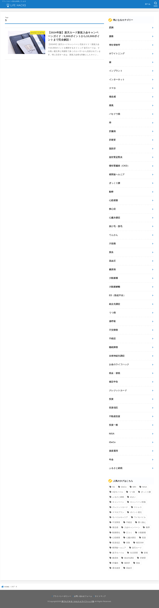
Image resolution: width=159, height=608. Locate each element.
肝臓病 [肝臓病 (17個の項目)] (115, 563)
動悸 (111, 192)
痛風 (111, 105)
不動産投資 (114, 416)
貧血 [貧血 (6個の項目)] (138, 563)
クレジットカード (118, 390)
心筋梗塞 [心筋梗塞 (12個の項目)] (116, 537)
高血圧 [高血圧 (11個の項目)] (129, 568)
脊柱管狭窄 (114, 45)
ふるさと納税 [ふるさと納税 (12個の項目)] (118, 497)
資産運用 (113, 451)
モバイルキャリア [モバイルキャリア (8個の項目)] (120, 517)
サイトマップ (100, 596)
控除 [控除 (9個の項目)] (128, 543)
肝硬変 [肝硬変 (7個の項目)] (143, 558)
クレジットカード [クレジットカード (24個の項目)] (120, 507)
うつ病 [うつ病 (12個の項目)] (132, 492)
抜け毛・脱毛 (115, 226)
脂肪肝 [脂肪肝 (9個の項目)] (127, 563)
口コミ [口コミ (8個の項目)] (129, 532)
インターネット (117, 79)
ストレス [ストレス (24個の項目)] (138, 507)
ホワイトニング (117, 53)
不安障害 (113, 330)
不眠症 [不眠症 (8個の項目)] (129, 522)
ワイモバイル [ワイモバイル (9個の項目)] (140, 517)
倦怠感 (112, 97)
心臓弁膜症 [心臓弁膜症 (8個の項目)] (131, 537)
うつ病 (112, 312)
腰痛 (111, 36)
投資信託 (113, 407)
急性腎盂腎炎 (115, 157)
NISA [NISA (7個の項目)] (144, 487)
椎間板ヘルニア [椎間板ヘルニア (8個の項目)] (119, 548)
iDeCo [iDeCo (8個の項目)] (123, 487)
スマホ (112, 88)
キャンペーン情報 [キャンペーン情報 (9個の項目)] (138, 502)
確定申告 (113, 382)
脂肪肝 (112, 148)
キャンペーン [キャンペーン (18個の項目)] (118, 502)
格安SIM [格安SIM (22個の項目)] (139, 543)
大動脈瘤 (113, 278)
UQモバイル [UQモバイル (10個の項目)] (117, 492)
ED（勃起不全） (117, 295)
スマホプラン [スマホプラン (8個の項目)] (118, 512)
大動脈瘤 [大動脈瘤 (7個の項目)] (142, 532)
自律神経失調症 (117, 356)
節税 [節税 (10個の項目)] (146, 553)
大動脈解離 (114, 287)
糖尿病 (112, 269)
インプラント (115, 71)
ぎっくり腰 (114, 183)
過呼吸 (112, 321)
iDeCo (112, 442)
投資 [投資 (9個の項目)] (144, 537)
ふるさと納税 (115, 468)
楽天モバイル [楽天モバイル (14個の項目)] (118, 553)
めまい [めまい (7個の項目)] (133, 497)
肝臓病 (112, 131)
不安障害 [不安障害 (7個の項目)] (116, 522)
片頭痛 (112, 243)
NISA (111, 433)
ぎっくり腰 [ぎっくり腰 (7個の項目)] (146, 492)
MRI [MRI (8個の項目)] (134, 487)
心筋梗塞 (113, 200)
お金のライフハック (119, 364)
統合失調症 (114, 304)
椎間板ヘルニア (117, 174)
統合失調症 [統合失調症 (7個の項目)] (129, 558)
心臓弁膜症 (114, 218)
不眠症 (112, 338)
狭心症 (112, 209)
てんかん (113, 235)
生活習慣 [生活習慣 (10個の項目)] (134, 553)
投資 (111, 399)
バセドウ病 (114, 114)
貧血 (111, 252)
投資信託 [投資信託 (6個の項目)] (116, 543)
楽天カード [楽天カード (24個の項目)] (137, 548)
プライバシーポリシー (62, 596)
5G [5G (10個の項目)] (113, 487)
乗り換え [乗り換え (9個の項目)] (142, 522)
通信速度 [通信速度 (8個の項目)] (116, 568)
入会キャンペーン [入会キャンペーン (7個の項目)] (132, 527)
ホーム (147, 4)
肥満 (111, 27)
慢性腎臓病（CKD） (119, 166)
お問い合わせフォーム (83, 596)
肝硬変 (112, 140)
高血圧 (112, 261)
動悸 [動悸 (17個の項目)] (148, 527)
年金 (111, 459)
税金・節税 (114, 373)
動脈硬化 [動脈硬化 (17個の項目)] (116, 532)
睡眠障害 (113, 347)
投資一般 (113, 425)
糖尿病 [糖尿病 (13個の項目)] (115, 558)
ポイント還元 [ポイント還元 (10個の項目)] (136, 512)
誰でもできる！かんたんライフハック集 (78, 601)
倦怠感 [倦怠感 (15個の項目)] (115, 527)
